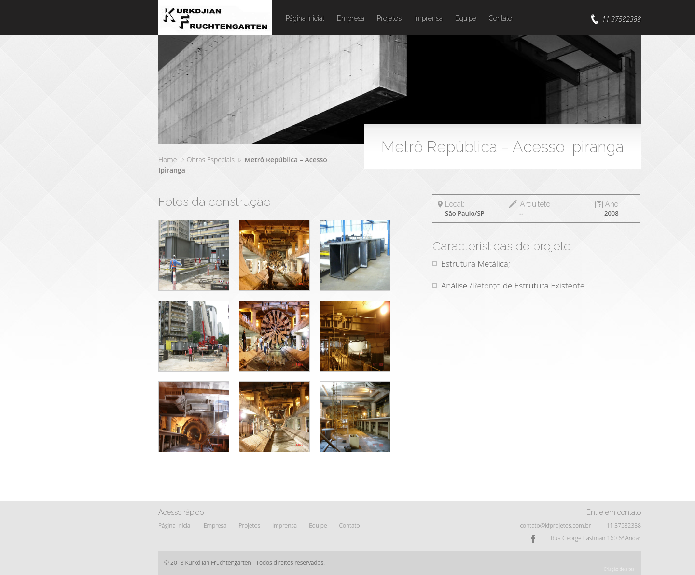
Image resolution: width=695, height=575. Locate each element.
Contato (500, 18)
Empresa (350, 18)
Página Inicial (305, 18)
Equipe (465, 18)
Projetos (389, 18)
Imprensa (428, 18)
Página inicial (175, 525)
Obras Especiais (211, 159)
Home (167, 159)
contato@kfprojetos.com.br (555, 525)
